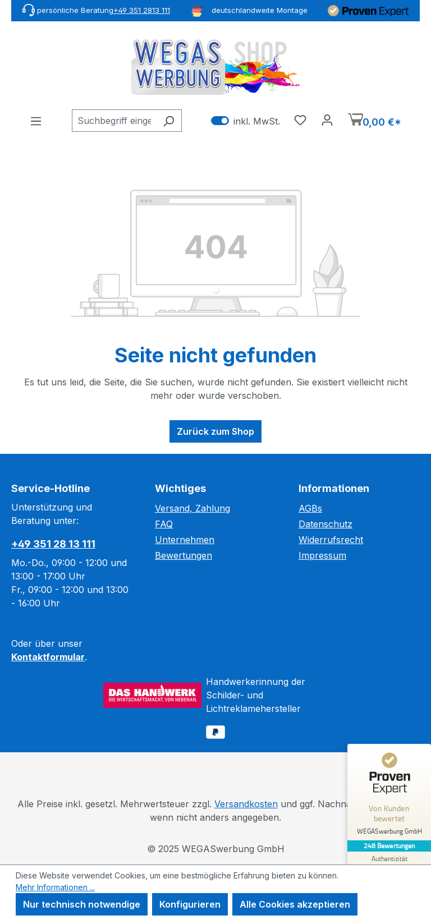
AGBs (310, 508)
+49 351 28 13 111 (53, 544)
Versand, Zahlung (192, 508)
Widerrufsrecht (331, 539)
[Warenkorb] (375, 121)
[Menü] (35, 120)
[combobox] (114, 120)
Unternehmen (184, 539)
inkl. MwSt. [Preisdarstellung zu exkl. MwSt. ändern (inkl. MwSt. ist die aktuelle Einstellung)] (245, 121)
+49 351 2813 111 (141, 10)
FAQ (164, 524)
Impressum (322, 555)
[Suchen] (168, 120)
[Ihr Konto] (327, 119)
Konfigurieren (190, 904)
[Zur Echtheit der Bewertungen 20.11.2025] (389, 863)
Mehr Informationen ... (55, 887)
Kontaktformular (48, 657)
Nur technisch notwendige (81, 904)
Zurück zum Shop (215, 431)
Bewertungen (183, 555)
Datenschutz (325, 524)
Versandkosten (246, 803)
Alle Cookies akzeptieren (295, 904)
